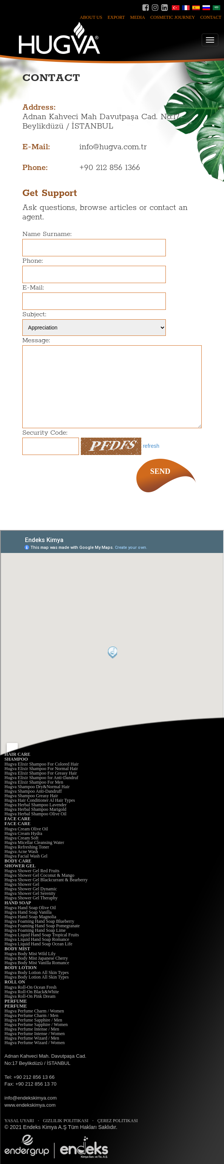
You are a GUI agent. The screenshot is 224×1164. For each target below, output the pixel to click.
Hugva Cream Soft (22, 838)
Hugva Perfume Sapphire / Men (33, 1020)
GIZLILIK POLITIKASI (65, 1120)
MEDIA (137, 17)
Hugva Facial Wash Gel (26, 856)
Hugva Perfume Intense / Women (35, 1033)
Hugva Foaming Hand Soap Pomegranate (42, 926)
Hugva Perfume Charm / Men (32, 1015)
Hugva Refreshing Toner (27, 847)
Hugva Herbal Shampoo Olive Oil (35, 814)
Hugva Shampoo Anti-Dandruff (33, 791)
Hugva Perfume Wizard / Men (32, 1038)
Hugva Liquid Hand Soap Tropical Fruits (42, 935)
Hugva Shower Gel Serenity (30, 893)
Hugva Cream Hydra (23, 833)
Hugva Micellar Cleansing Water (34, 842)
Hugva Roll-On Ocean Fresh (31, 987)
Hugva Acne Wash (21, 851)
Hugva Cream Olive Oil (26, 829)
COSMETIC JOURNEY (172, 17)
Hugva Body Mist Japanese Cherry (36, 958)
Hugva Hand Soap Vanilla (28, 912)
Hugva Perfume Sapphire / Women (36, 1024)
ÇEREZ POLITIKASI (117, 1120)
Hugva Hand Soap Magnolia (30, 916)
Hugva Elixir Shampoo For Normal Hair (41, 768)
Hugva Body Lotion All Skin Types (37, 972)
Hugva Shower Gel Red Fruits (32, 870)
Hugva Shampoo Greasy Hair (31, 795)
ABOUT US (91, 17)
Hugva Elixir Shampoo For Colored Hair (42, 764)
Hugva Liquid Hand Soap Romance (37, 939)
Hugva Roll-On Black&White (32, 991)
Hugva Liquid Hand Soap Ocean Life (39, 944)
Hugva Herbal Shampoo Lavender (35, 805)
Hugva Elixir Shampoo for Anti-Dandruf (41, 777)
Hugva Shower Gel (22, 884)
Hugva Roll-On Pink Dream (30, 996)
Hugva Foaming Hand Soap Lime (35, 930)
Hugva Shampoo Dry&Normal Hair (37, 786)
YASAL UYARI (19, 1120)
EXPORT (116, 17)
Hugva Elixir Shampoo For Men (34, 782)
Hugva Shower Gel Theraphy (31, 898)
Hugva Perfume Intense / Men (32, 1029)
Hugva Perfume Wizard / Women (35, 1042)
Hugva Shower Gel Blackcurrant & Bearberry (46, 880)
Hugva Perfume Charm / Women (34, 1011)
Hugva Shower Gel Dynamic (31, 889)
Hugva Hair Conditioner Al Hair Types (40, 800)
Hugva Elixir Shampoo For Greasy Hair (41, 773)
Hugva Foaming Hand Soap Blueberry (39, 921)
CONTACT (210, 17)
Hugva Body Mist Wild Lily (30, 953)
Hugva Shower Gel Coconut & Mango (39, 875)
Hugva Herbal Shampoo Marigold (35, 809)
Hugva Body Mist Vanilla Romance (37, 962)
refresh (151, 446)
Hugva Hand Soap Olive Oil (30, 907)
